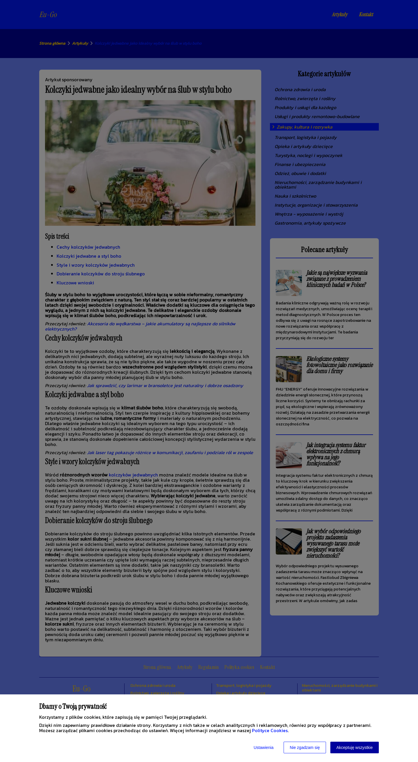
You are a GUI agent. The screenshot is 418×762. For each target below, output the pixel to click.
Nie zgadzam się (305, 747)
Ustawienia (263, 747)
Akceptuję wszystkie (354, 747)
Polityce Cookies (270, 730)
